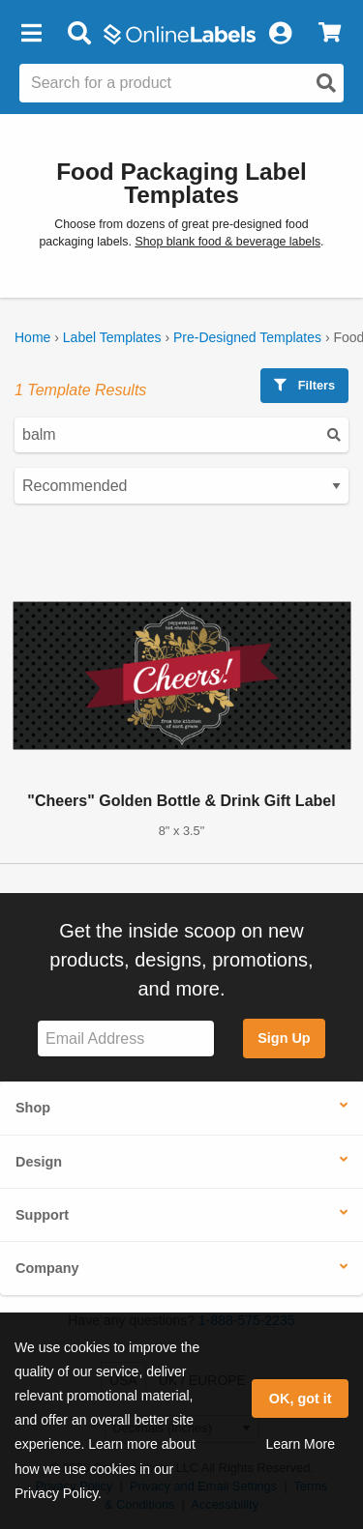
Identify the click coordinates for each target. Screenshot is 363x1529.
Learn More (300, 1444)
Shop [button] (32, 1107)
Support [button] (42, 1215)
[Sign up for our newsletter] (126, 1038)
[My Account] (280, 34)
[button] (31, 34)
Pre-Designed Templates (247, 337)
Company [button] (47, 1268)
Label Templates (112, 337)
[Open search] (326, 83)
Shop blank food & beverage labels (227, 241)
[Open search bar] (79, 34)
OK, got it (300, 1398)
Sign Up (283, 1038)
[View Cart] (329, 34)
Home (32, 337)
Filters (304, 385)
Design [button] (38, 1161)
